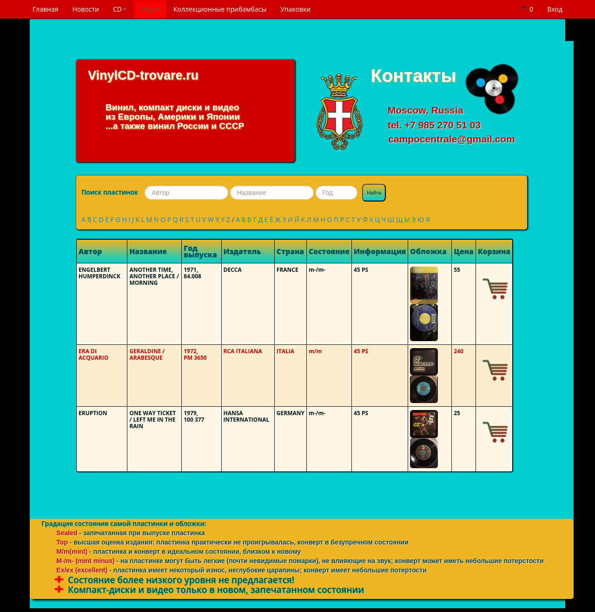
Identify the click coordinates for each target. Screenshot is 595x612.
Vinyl (149, 9)
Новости (86, 9)
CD (119, 9)
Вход (554, 9)
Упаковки (295, 9)
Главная (46, 9)
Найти (374, 192)
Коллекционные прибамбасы (219, 9)
